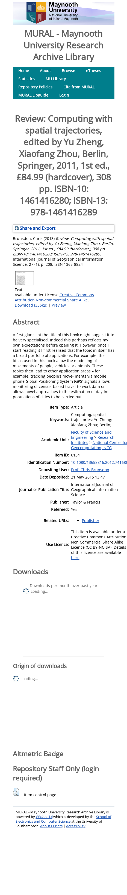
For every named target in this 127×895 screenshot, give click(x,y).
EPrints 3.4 (44, 816)
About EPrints (51, 826)
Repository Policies (35, 87)
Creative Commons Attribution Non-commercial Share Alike (54, 297)
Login (64, 95)
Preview (59, 305)
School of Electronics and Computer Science (63, 819)
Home (23, 70)
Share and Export (35, 228)
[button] (16, 792)
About (45, 70)
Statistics (26, 78)
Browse (68, 70)
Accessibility (75, 826)
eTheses (93, 70)
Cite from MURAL (78, 87)
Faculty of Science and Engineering (91, 435)
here (75, 557)
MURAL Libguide (33, 95)
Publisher (90, 520)
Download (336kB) (31, 305)
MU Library (56, 78)
